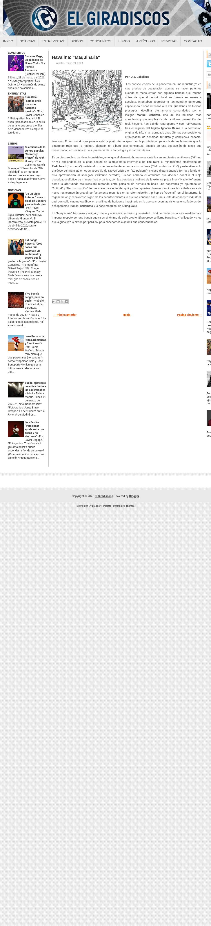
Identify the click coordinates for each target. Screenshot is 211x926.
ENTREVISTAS (17, 93)
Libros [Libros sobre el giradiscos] (124, 41)
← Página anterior (64, 314)
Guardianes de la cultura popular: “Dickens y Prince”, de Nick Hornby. (35, 154)
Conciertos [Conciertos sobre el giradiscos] (100, 41)
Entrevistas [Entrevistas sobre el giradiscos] (53, 41)
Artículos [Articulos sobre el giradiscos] (145, 41)
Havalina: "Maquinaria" (76, 57)
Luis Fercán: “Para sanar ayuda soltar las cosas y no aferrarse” (34, 429)
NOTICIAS (14, 190)
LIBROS (13, 143)
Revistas (169, 41)
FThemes (129, 506)
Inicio (8, 41)
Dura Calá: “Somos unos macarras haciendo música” (33, 104)
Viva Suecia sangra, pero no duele (34, 297)
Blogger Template (101, 506)
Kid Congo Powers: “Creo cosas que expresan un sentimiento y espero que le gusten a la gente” (25, 251)
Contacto (193, 41)
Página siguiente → (189, 314)
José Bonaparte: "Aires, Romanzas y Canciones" (35, 340)
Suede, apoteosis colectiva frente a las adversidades (35, 386)
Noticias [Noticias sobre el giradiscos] (27, 41)
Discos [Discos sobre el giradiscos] (77, 41)
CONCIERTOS (16, 52)
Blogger (134, 496)
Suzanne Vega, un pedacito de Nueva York (34, 60)
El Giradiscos (103, 496)
